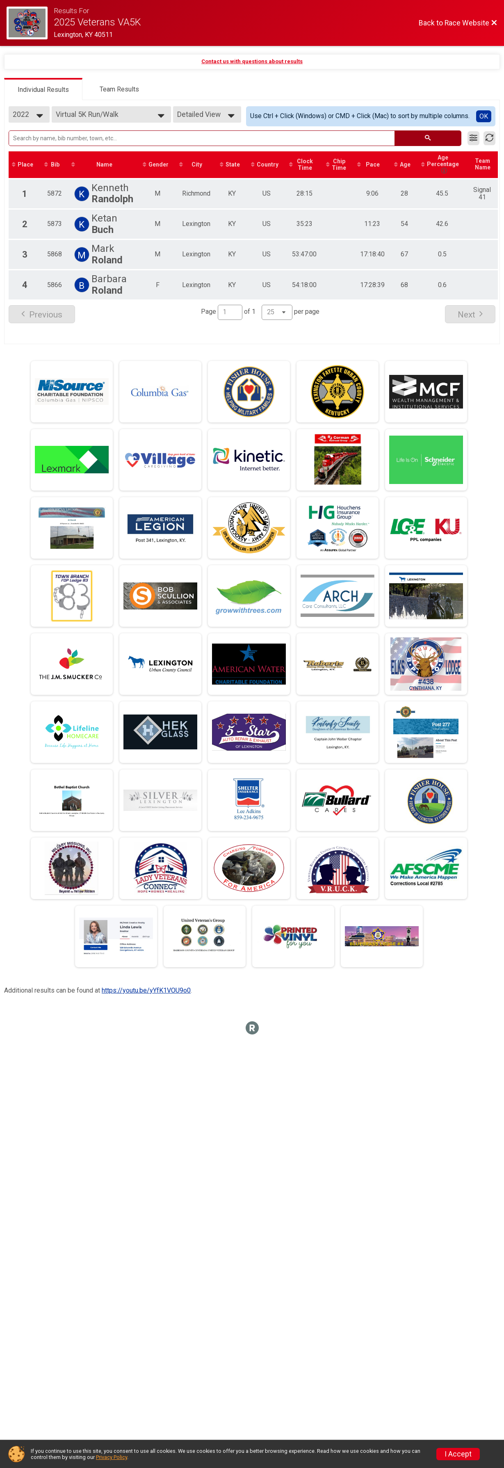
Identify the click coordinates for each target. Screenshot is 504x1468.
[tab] (43, 89)
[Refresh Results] (489, 138)
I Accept (458, 1454)
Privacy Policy (111, 1457)
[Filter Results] (473, 138)
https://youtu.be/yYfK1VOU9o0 (146, 991)
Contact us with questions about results (252, 61)
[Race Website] (30, 23)
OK (483, 116)
